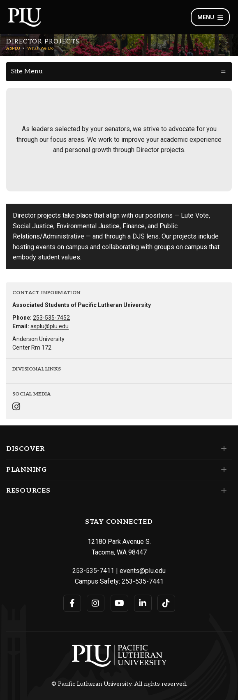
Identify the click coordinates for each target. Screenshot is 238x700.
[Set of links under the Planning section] (222, 469)
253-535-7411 (93, 571)
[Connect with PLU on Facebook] (72, 603)
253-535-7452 (51, 317)
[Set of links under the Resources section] (222, 490)
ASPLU (13, 48)
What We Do (40, 48)
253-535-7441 (143, 581)
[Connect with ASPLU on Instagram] (16, 407)
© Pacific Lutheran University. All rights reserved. (119, 684)
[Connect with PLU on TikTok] (166, 603)
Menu (210, 17)
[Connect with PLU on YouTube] (119, 603)
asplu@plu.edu (49, 326)
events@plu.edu (143, 571)
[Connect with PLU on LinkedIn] (143, 603)
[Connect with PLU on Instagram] (95, 603)
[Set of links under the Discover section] (222, 449)
